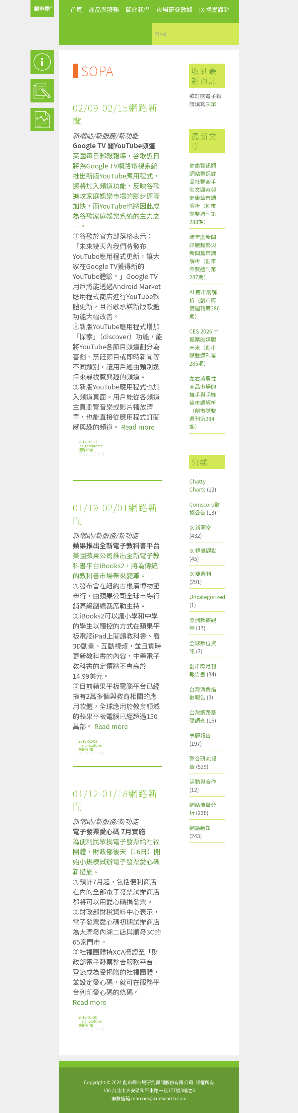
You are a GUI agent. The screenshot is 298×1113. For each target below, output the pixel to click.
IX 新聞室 (200, 527)
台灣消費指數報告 (202, 693)
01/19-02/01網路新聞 (115, 514)
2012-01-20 (87, 1017)
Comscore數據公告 (204, 508)
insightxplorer (90, 445)
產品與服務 (104, 9)
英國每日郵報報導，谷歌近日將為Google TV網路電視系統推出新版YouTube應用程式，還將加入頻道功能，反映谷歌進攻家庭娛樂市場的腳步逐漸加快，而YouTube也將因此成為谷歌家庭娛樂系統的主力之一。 (116, 191)
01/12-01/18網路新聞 (115, 800)
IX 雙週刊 (200, 574)
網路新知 (85, 449)
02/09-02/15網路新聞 (115, 114)
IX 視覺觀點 (214, 9)
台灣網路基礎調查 (202, 716)
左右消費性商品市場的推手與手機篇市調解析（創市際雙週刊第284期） (202, 402)
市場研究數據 (174, 9)
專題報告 (200, 735)
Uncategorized (207, 597)
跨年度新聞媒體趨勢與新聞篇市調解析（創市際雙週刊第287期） (202, 257)
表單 (210, 104)
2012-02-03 (87, 741)
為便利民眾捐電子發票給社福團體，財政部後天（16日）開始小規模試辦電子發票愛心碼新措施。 (116, 856)
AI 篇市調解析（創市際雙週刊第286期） (204, 304)
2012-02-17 (87, 441)
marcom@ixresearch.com (159, 1098)
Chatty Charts (197, 485)
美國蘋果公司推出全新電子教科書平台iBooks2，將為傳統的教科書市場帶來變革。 (116, 565)
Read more (137, 427)
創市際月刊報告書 (202, 670)
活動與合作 (202, 781)
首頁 (76, 9)
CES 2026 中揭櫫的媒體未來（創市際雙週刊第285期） (204, 347)
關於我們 (138, 9)
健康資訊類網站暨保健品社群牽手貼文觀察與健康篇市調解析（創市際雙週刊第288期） (202, 193)
